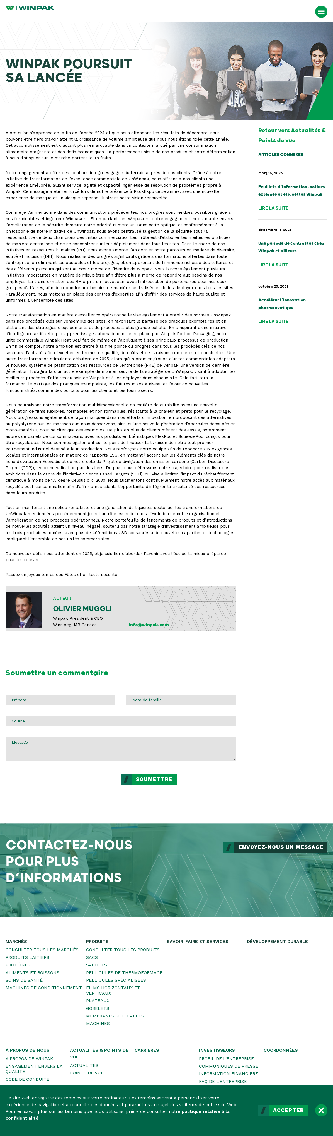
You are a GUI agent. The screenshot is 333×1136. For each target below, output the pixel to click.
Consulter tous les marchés (42, 949)
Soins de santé (24, 980)
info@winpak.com (149, 624)
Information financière (228, 1073)
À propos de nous (28, 1050)
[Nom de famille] (181, 700)
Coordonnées (281, 1050)
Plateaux (98, 1000)
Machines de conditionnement (44, 987)
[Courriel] (121, 721)
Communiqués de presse (228, 1066)
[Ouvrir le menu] (321, 12)
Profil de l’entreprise (226, 1058)
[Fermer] (321, 1110)
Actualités (84, 1065)
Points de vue (87, 1072)
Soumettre (154, 779)
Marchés (16, 941)
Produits (97, 941)
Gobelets (97, 1008)
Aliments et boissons (32, 972)
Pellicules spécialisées (116, 980)
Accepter (288, 1110)
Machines (98, 1023)
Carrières (147, 1050)
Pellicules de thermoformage (124, 972)
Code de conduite (27, 1079)
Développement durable (277, 941)
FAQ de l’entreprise (223, 1081)
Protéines (18, 964)
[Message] (121, 749)
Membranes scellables (115, 1016)
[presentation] (48, 785)
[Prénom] (60, 700)
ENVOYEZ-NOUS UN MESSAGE (281, 847)
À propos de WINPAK (29, 1058)
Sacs (92, 957)
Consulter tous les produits (123, 949)
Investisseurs (217, 1050)
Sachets (96, 964)
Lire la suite (273, 208)
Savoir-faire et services (198, 941)
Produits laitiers (27, 957)
